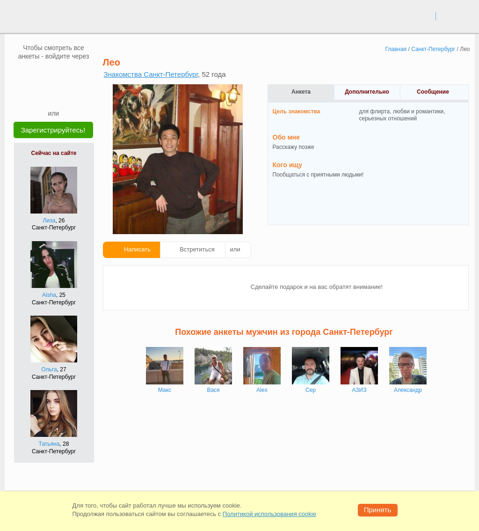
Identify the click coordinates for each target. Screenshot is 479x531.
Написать (137, 249)
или (235, 249)
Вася (213, 390)
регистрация (455, 16)
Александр (408, 390)
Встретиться (197, 249)
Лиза (49, 220)
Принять (378, 510)
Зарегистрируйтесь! (53, 130)
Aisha (49, 295)
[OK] (71, 74)
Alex (261, 390)
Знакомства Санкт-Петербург (151, 74)
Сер (310, 390)
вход (425, 16)
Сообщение (433, 91)
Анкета (301, 91)
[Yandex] (44, 94)
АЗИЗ (359, 390)
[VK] (36, 74)
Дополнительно (367, 91)
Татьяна (49, 444)
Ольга (49, 369)
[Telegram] (62, 94)
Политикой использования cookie (269, 513)
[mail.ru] (53, 74)
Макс (164, 390)
